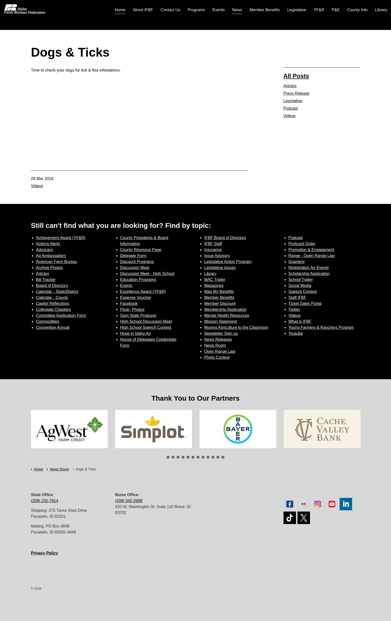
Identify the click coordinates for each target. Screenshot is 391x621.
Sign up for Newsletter (347, 7)
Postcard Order (302, 244)
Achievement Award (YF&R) (61, 238)
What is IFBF (300, 321)
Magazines (213, 285)
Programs (196, 22)
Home (120, 22)
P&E (336, 22)
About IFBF (143, 22)
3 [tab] (178, 457)
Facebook (129, 303)
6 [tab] (193, 457)
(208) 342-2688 (128, 501)
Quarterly (297, 262)
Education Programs (138, 279)
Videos (37, 186)
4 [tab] (183, 457)
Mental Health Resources (226, 315)
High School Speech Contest (145, 327)
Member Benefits (265, 22)
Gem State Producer (138, 315)
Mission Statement (220, 321)
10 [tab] (212, 457)
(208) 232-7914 (44, 501)
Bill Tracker (46, 279)
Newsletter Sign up (221, 333)
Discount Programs (137, 262)
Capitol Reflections (52, 303)
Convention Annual (52, 327)
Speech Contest (303, 291)
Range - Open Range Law (312, 256)
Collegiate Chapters (53, 309)
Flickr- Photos (132, 309)
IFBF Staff (213, 244)
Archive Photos (49, 268)
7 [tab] (197, 457)
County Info (357, 22)
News (237, 22)
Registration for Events (309, 268)
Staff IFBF (297, 297)
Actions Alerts (48, 244)
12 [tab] (222, 457)
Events (218, 22)
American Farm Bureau (56, 262)
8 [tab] (202, 457)
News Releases (218, 339)
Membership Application (225, 309)
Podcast (291, 108)
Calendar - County (52, 297)
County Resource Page (140, 250)
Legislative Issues (220, 268)
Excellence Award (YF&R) (143, 291)
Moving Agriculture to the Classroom (236, 327)
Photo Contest (216, 357)
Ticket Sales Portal (305, 303)
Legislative (296, 22)
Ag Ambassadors (51, 256)
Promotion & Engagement (311, 250)
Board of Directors (52, 285)
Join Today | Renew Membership (286, 7)
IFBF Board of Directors (225, 238)
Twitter (294, 309)
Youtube (296, 333)
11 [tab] (217, 457)
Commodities (47, 321)
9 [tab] (207, 457)
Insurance (213, 250)
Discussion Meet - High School (147, 273)
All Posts (296, 76)
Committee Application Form (61, 315)
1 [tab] (168, 457)
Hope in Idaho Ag (135, 333)
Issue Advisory (217, 256)
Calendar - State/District (57, 291)
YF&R (319, 22)
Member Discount (219, 303)
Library (381, 22)
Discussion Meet (134, 268)
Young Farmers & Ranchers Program (321, 327)
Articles (290, 86)
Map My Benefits (219, 291)
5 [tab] (188, 457)
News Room (215, 345)
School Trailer (301, 279)
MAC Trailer (214, 279)
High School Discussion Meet (146, 321)
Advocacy (44, 250)
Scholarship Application (309, 273)
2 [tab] (173, 457)
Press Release (296, 93)
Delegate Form (133, 256)
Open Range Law (219, 351)
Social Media (300, 285)
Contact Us (170, 22)
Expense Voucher (135, 297)
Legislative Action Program (227, 262)
